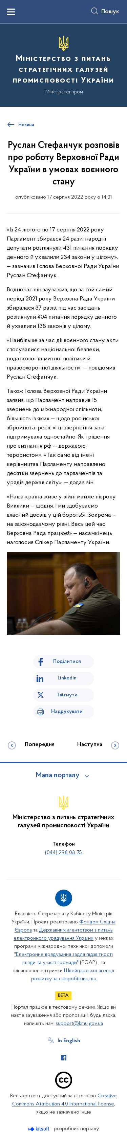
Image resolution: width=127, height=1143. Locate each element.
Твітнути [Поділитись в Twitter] (67, 695)
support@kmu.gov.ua (79, 1023)
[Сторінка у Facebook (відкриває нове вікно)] (64, 1058)
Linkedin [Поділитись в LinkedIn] (67, 678)
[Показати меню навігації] (11, 12)
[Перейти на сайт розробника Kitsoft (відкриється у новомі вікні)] (39, 1128)
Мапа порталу (58, 775)
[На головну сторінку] (63, 64)
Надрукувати (67, 711)
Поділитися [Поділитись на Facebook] (67, 661)
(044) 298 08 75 (63, 852)
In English (69, 1041)
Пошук (110, 12)
